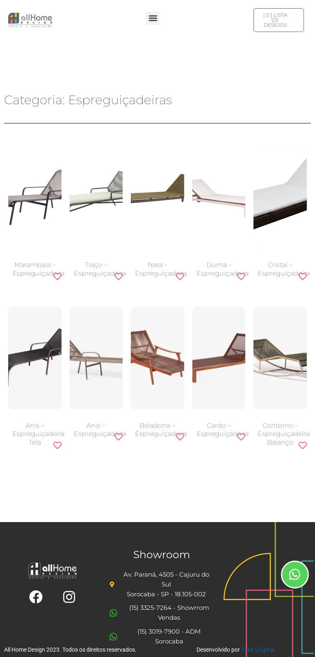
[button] (153, 18)
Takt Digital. (258, 649)
